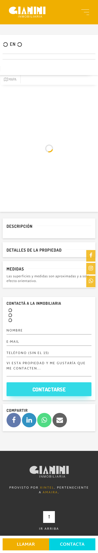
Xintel (47, 488)
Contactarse (49, 389)
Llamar (26, 545)
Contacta (72, 545)
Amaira (50, 493)
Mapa (10, 79)
